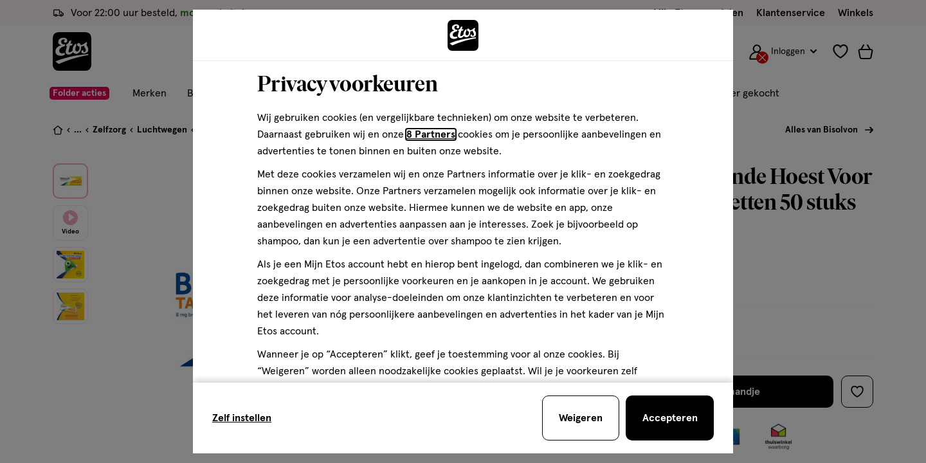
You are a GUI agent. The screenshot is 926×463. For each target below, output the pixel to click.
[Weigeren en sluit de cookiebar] (580, 417)
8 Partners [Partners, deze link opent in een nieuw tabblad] (430, 134)
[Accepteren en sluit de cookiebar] (670, 417)
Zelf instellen (241, 418)
